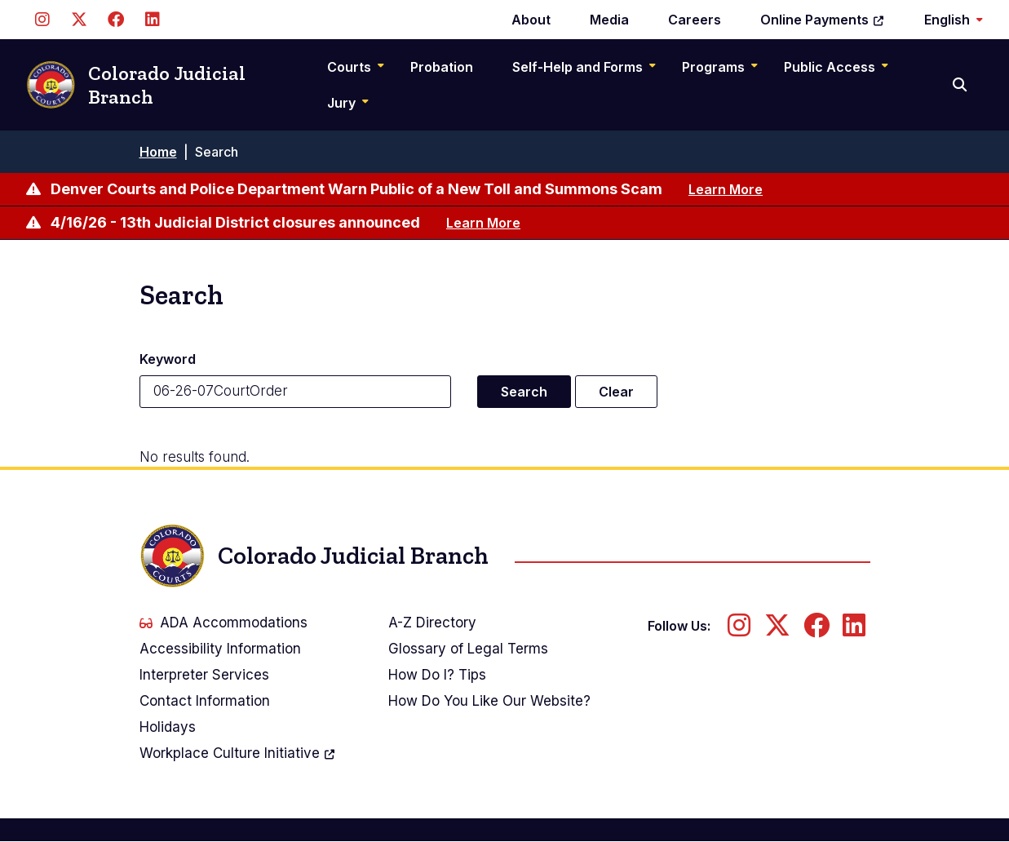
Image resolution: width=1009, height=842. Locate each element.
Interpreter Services (204, 675)
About (531, 19)
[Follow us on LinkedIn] (152, 19)
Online (822, 19)
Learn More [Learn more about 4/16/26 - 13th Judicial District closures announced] (483, 223)
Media (609, 19)
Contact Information (204, 701)
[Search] (961, 84)
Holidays (167, 727)
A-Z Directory (432, 622)
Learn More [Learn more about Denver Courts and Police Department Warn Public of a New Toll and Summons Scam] (725, 189)
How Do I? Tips (437, 675)
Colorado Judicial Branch (136, 85)
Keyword (167, 359)
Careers (694, 19)
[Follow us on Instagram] (42, 19)
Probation (441, 67)
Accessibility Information (220, 648)
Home (158, 152)
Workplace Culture (237, 753)
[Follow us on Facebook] (115, 19)
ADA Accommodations (223, 622)
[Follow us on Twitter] (79, 19)
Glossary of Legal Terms (468, 648)
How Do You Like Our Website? (489, 701)
